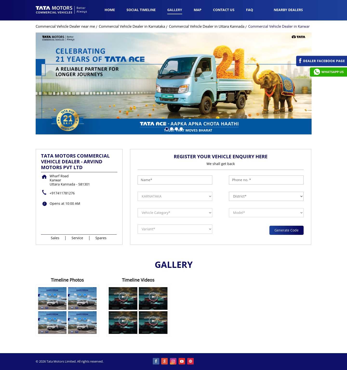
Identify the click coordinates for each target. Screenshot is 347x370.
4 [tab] (181, 128)
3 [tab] (176, 128)
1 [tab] (166, 128)
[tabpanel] (174, 83)
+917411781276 (62, 193)
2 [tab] (171, 128)
